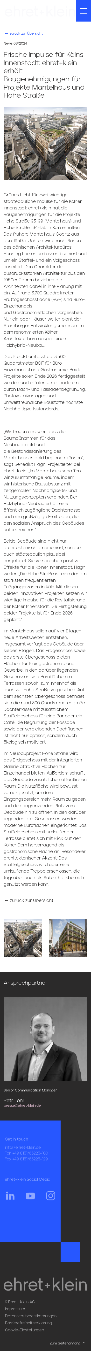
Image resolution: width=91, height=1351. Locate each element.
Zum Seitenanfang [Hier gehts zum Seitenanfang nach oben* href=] (68, 1343)
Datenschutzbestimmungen (30, 1316)
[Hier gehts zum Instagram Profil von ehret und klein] (50, 1200)
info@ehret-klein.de (23, 1152)
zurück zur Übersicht (23, 33)
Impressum (15, 1309)
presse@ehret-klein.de (22, 1105)
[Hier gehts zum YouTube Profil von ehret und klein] (30, 1200)
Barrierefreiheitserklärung (28, 1323)
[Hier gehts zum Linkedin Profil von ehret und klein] (10, 1200)
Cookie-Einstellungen (24, 1330)
